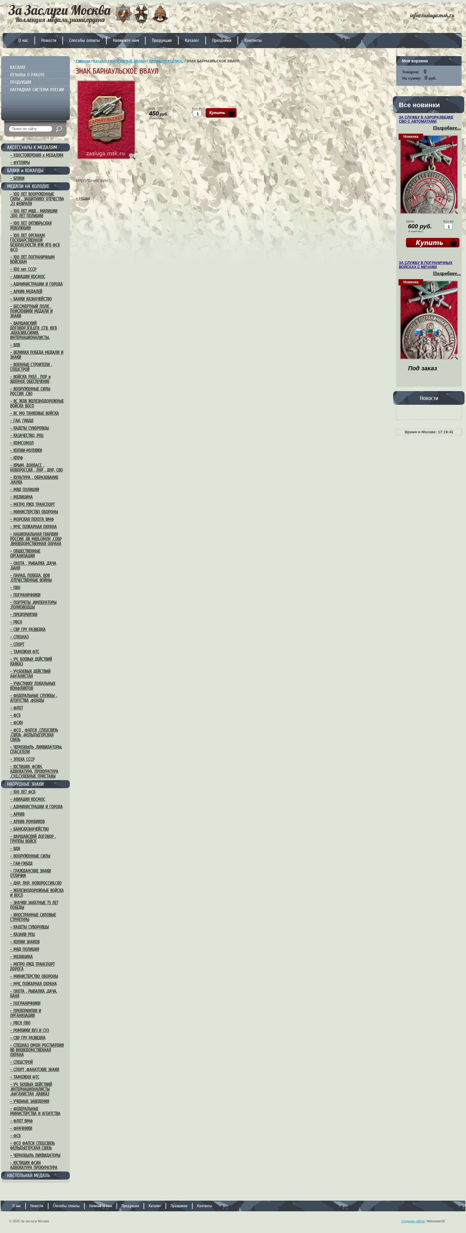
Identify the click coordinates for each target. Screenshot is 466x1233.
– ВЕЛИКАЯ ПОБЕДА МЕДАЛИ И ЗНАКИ (36, 355)
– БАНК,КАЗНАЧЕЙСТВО (29, 829)
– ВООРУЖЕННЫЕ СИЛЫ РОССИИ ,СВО (30, 391)
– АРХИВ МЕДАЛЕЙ (26, 291)
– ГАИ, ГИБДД (21, 420)
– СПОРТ (17, 644)
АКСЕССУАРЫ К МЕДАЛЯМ (32, 147)
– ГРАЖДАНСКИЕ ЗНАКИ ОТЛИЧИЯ (30, 873)
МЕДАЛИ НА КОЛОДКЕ (28, 186)
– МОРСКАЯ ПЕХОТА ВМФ (32, 519)
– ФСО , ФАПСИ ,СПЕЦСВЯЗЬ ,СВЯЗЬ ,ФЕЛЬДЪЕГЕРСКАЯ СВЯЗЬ (34, 735)
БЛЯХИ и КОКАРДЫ (25, 170)
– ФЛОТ (16, 708)
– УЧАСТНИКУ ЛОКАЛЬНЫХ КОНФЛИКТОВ (32, 686)
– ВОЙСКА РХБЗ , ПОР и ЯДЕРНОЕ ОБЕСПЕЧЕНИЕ (30, 379)
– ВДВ (15, 345)
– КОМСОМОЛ (22, 443)
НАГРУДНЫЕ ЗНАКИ (25, 784)
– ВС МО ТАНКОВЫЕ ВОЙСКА (34, 413)
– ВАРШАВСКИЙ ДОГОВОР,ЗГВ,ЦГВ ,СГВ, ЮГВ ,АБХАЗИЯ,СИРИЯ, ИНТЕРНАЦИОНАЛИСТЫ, (33, 330)
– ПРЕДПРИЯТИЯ (23, 614)
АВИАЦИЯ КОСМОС (166, 61)
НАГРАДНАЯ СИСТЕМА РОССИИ (37, 89)
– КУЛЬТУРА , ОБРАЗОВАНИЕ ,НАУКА (34, 480)
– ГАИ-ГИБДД (21, 863)
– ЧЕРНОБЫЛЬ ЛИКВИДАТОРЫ (35, 1155)
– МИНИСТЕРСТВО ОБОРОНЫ (34, 512)
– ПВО (15, 587)
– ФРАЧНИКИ (21, 1128)
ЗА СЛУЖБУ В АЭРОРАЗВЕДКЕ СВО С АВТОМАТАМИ (426, 119)
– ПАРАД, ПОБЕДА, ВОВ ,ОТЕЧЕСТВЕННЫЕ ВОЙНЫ (31, 578)
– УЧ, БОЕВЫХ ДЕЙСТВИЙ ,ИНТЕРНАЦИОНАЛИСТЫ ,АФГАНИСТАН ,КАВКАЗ (31, 1089)
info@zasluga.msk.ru (432, 15)
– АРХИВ (17, 814)
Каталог (100, 61)
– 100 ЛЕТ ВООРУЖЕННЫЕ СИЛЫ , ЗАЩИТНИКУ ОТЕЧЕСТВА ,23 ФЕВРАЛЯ (37, 199)
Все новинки (419, 105)
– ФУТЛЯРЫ (20, 162)
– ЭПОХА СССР (22, 759)
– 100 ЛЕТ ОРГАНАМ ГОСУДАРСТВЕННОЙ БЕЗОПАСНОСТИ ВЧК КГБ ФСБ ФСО (35, 242)
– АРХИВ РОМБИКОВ (27, 821)
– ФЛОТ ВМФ (21, 1121)
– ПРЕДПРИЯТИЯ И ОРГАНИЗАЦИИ (25, 1013)
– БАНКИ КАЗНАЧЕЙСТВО (31, 299)
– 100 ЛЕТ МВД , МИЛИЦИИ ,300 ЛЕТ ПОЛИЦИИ (33, 213)
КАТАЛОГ (18, 67)
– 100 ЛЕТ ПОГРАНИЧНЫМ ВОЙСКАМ (32, 259)
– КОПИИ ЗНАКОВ (25, 942)
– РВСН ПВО (20, 1023)
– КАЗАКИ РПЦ (22, 934)
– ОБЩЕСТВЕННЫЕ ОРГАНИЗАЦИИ (25, 553)
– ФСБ (15, 715)
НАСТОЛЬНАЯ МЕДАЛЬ (28, 1175)
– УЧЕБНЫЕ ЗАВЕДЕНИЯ (29, 1101)
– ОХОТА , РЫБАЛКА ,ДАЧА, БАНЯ (33, 993)
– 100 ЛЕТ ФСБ (22, 792)
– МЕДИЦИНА (21, 497)
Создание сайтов (413, 1221)
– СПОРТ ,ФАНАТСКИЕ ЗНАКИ (34, 1069)
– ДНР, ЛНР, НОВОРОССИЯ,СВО (36, 883)
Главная (83, 61)
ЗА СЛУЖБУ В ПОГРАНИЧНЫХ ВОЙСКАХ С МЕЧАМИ (425, 265)
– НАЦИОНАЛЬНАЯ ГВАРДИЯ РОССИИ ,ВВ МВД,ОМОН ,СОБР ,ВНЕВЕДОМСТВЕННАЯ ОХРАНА (36, 539)
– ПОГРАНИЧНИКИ (25, 595)
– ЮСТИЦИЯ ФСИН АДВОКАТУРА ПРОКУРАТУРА (33, 1165)
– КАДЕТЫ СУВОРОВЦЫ (29, 428)
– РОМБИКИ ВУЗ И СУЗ (29, 1030)
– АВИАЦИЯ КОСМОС (27, 276)
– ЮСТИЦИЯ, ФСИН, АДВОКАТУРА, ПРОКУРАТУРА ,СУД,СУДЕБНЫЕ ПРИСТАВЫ (34, 771)
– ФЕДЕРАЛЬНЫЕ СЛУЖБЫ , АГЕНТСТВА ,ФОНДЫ (33, 698)
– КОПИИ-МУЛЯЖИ (26, 450)
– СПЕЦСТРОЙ (21, 1062)
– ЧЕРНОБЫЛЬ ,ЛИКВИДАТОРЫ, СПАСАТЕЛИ (36, 749)
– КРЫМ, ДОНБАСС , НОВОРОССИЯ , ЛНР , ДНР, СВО (36, 467)
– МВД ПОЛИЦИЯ (24, 489)
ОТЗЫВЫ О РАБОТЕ (27, 75)
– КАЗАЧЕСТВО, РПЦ (26, 435)
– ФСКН (16, 722)
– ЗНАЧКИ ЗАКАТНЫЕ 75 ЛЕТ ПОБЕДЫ (34, 905)
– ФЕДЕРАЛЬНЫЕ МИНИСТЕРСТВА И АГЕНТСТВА (35, 1111)
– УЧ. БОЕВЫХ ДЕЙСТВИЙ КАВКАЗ (31, 661)
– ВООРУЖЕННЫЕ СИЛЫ (30, 856)
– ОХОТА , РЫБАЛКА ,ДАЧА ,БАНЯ (33, 565)
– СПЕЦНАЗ (19, 637)
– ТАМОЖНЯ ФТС (24, 651)
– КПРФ (16, 458)
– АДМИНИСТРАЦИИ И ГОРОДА (36, 284)
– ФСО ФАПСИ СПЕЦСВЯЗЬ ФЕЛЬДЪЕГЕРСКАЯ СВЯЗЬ (32, 1145)
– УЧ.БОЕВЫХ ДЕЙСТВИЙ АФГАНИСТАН (30, 674)
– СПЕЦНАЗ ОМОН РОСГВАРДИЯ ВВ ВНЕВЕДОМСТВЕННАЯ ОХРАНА (37, 1050)
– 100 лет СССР (23, 269)
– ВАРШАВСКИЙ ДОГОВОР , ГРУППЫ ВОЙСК (33, 839)
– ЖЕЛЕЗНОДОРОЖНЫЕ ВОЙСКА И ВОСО (37, 893)
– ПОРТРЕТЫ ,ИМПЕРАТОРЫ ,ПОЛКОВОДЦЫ (33, 605)
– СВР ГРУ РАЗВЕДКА (27, 629)
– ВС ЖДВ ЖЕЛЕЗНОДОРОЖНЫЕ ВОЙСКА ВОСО (37, 403)
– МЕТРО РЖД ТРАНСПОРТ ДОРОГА (32, 966)
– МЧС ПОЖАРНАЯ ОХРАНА (33, 526)
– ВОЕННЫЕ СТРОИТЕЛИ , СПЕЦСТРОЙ (31, 367)
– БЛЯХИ (17, 178)
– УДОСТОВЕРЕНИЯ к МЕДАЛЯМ (36, 155)
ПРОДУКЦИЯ (20, 82)
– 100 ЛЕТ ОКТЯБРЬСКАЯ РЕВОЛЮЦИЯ (30, 225)
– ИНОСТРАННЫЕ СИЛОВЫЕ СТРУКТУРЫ (33, 917)
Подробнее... (447, 128)
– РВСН (16, 622)
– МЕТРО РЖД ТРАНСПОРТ (32, 504)
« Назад (83, 198)
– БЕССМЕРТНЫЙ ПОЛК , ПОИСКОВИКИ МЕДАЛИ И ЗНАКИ (31, 311)
